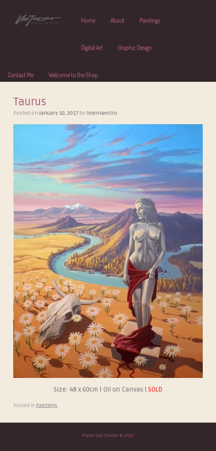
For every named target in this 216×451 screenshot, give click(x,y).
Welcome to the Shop (73, 75)
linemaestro (101, 113)
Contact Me (20, 75)
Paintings (149, 20)
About (117, 20)
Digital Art (92, 47)
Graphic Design (135, 47)
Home (88, 20)
